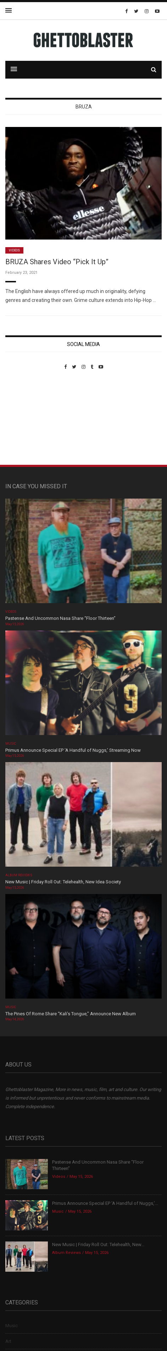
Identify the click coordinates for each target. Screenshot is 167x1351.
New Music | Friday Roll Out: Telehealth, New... (98, 1244)
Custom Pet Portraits (26, 418)
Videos (14, 250)
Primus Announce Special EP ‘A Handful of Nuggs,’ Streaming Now (73, 750)
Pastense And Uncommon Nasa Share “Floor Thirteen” (60, 618)
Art (8, 1341)
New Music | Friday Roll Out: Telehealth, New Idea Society (63, 881)
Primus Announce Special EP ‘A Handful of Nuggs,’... (105, 1203)
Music (10, 743)
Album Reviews (18, 875)
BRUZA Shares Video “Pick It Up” (56, 261)
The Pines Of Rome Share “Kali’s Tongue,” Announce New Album (70, 1013)
